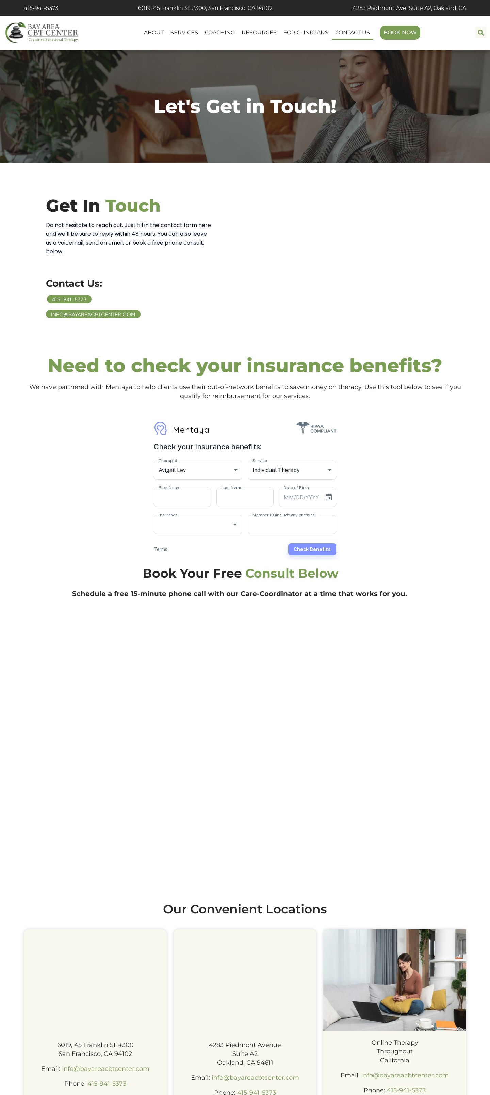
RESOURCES (259, 32)
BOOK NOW (400, 32)
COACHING (220, 32)
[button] (481, 32)
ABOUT (154, 32)
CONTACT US (352, 32)
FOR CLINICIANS (305, 32)
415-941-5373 (41, 8)
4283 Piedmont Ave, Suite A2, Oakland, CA (409, 8)
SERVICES (184, 32)
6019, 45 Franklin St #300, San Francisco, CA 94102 (205, 8)
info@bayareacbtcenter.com (93, 314)
